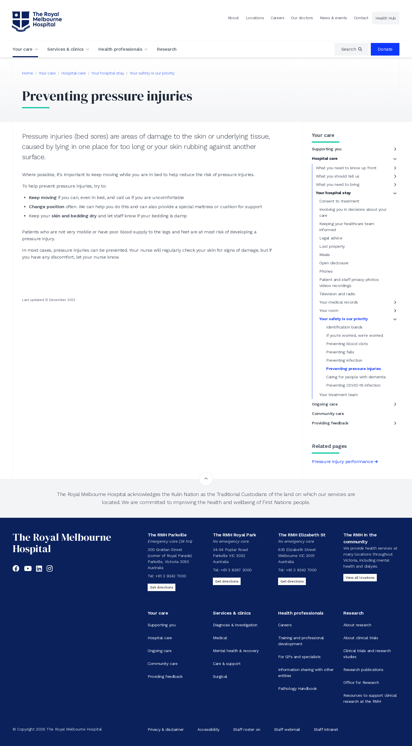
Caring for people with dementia (356, 377)
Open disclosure (333, 263)
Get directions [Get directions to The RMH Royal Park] (226, 581)
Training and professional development (301, 640)
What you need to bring (337, 184)
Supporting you (326, 149)
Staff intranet (326, 729)
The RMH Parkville (167, 535)
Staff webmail (287, 729)
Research (167, 49)
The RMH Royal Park (234, 535)
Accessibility (208, 729)
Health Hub (385, 18)
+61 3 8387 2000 (236, 570)
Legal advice (330, 238)
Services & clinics (65, 49)
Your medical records (338, 302)
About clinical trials (360, 637)
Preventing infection (344, 360)
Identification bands (344, 327)
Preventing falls (340, 352)
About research (357, 625)
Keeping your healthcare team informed (346, 226)
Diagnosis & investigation (235, 625)
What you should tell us (337, 176)
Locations (255, 17)
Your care (22, 49)
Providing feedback (330, 423)
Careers (277, 17)
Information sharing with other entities (306, 672)
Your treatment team (338, 394)
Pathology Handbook (297, 688)
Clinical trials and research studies (367, 653)
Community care (328, 413)
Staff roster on (246, 729)
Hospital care (74, 73)
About (233, 17)
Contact (361, 17)
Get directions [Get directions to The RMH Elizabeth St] (292, 581)
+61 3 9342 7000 (170, 576)
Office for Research (361, 682)
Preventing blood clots (347, 343)
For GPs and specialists (299, 656)
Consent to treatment (339, 201)
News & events (333, 17)
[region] (351, 49)
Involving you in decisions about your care (352, 212)
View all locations (360, 578)
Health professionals (120, 49)
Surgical (220, 676)
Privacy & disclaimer (166, 729)
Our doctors (302, 17)
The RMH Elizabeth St (302, 535)
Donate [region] (385, 49)
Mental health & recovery (235, 650)
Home (27, 73)
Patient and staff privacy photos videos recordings (349, 282)
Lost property (332, 246)
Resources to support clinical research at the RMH (370, 698)
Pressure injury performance (342, 461)
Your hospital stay (108, 73)
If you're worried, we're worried (354, 335)
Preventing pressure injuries (353, 368)
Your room (328, 310)
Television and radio (337, 294)
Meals (324, 254)
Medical (220, 637)
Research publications (363, 669)
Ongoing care (324, 404)
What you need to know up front (346, 168)
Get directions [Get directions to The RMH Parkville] (161, 587)
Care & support (226, 663)
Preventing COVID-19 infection (353, 385)
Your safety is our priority (152, 73)
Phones (326, 271)
